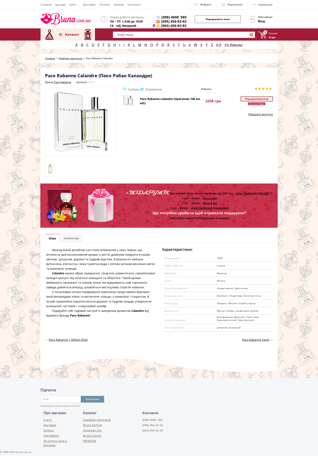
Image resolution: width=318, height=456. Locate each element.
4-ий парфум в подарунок (210, 208)
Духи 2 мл (210, 198)
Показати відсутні (260, 114)
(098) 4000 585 (174, 17)
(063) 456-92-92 (174, 26)
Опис (52, 238)
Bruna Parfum (92, 425)
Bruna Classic (92, 436)
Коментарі (72, 238)
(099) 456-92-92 (174, 21)
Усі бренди (234, 44)
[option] (50, 169)
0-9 (218, 44)
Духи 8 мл (210, 203)
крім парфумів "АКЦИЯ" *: (254, 193)
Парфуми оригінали (97, 420)
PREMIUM (89, 441)
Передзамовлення (257, 99)
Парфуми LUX (92, 430)
